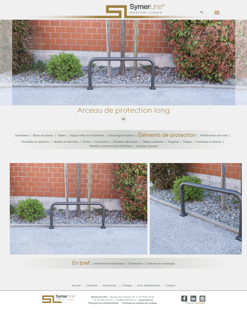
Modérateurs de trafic (214, 136)
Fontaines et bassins (208, 143)
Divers (87, 143)
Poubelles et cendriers (35, 143)
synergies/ (200, 303)
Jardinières (22, 136)
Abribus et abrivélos (66, 143)
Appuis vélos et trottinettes (87, 136)
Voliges (187, 143)
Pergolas (173, 143)
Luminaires (102, 143)
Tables (61, 136)
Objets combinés (152, 143)
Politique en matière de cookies (139, 304)
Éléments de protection (167, 137)
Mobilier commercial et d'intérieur (111, 147)
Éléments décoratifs (125, 143)
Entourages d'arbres (121, 136)
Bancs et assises (43, 136)
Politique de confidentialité (103, 304)
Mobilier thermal (147, 147)
